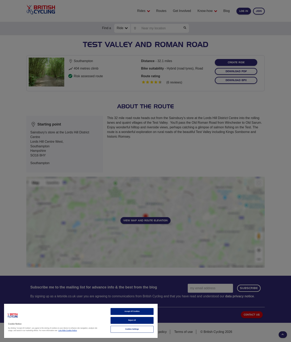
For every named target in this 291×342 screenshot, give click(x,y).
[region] (81, 321)
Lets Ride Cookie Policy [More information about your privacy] (67, 330)
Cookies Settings (132, 329)
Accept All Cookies (132, 311)
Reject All (132, 320)
